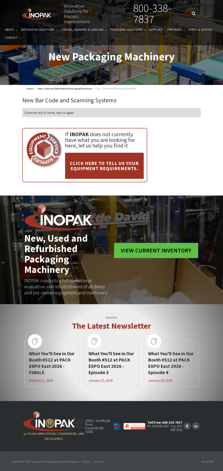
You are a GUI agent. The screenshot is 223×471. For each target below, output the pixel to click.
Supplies (155, 30)
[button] (10, 30)
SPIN (211, 461)
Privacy (87, 461)
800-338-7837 (152, 13)
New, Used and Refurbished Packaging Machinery (65, 88)
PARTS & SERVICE (201, 30)
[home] (39, 14)
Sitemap (98, 461)
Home (30, 88)
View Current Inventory (156, 250)
